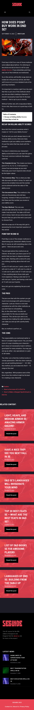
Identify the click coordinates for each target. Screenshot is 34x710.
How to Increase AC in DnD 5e (14, 389)
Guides (6, 386)
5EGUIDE (17, 5)
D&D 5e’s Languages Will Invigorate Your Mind (17, 484)
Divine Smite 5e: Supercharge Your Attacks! (17, 658)
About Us (16, 706)
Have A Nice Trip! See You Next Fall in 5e (16, 453)
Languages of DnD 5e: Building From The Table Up (16, 580)
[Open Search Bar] (29, 12)
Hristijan (21, 34)
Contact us (8, 706)
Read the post (11, 434)
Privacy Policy (24, 706)
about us (16, 636)
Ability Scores (7, 70)
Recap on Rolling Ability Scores (15, 117)
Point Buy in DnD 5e (11, 119)
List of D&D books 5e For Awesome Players (16, 549)
